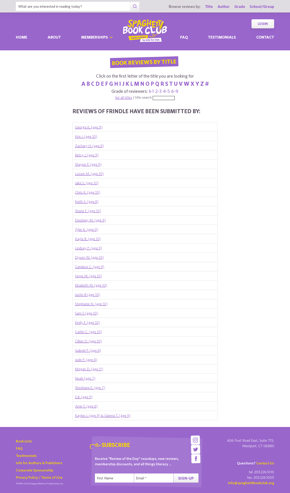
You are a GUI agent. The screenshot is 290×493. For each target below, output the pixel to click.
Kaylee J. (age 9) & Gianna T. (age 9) (102, 415)
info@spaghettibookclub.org (251, 483)
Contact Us (265, 463)
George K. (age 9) (88, 127)
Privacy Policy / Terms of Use (39, 477)
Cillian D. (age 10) (88, 341)
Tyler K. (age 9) (86, 229)
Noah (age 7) (85, 378)
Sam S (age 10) (86, 313)
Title (209, 6)
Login (263, 24)
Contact (265, 37)
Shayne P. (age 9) (88, 164)
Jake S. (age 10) (87, 183)
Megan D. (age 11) (89, 369)
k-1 (151, 91)
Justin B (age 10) (87, 294)
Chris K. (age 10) (87, 192)
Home (21, 37)
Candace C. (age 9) (89, 267)
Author (224, 6)
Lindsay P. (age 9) (88, 248)
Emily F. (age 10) (87, 322)
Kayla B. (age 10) (88, 239)
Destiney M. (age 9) (90, 220)
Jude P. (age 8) (86, 360)
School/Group (262, 6)
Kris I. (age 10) (86, 136)
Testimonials (222, 37)
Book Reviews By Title (144, 62)
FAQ (19, 448)
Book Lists (24, 441)
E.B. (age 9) (83, 397)
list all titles (123, 97)
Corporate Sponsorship (34, 470)
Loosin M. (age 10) (89, 174)
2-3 (158, 91)
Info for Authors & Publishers (39, 463)
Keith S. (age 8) (87, 201)
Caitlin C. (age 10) (88, 332)
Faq (184, 37)
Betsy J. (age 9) (87, 155)
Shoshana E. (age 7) (90, 387)
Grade (239, 6)
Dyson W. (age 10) (89, 257)
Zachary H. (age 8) (89, 146)
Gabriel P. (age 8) (88, 350)
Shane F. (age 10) (88, 211)
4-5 (166, 91)
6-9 (174, 91)
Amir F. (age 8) (86, 406)
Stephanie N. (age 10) (91, 304)
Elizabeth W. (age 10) (91, 285)
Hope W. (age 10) (88, 276)
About (54, 37)
